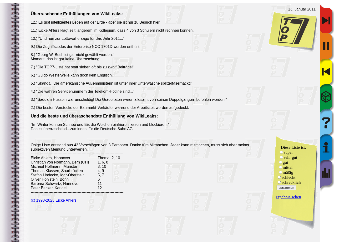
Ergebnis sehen (288, 196)
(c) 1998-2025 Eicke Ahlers (53, 200)
